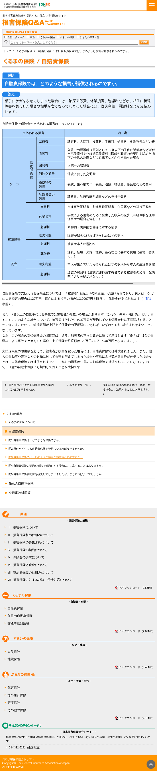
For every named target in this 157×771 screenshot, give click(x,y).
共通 (32, 37)
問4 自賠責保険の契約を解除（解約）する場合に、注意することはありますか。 (56, 465)
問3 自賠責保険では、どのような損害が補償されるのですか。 (45, 457)
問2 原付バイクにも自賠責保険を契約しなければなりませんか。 (47, 448)
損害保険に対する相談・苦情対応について (40, 580)
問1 (148, 298)
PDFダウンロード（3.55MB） (137, 587)
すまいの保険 (67, 37)
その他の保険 (17, 710)
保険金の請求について (26, 557)
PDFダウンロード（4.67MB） (137, 631)
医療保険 (14, 702)
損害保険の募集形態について (31, 542)
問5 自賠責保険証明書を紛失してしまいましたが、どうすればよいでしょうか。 (56, 474)
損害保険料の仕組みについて (31, 535)
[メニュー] (152, 5)
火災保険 (14, 652)
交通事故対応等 (18, 623)
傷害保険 (14, 687)
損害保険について (23, 527)
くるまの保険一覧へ (79, 385)
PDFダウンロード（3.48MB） (137, 667)
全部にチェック (16, 37)
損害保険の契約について (27, 550)
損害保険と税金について (27, 565)
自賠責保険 (44, 51)
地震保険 (14, 659)
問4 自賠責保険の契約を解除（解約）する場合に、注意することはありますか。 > (128, 389)
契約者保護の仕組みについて (31, 572)
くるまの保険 (47, 37)
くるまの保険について (21, 422)
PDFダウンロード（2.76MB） (137, 718)
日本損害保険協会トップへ (18, 759)
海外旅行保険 (17, 695)
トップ (7, 51)
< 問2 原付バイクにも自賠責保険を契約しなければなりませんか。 (29, 387)
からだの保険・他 (89, 37)
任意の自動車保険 (20, 616)
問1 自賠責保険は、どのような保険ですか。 (34, 440)
